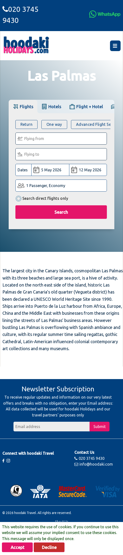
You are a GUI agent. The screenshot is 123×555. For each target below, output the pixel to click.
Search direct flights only (41, 198)
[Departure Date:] (50, 170)
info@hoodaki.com (93, 464)
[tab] (23, 106)
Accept (17, 547)
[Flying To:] (61, 154)
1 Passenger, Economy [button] (45, 185)
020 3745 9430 (89, 458)
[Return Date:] (88, 170)
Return (26, 124)
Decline (49, 547)
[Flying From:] (61, 139)
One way (54, 124)
